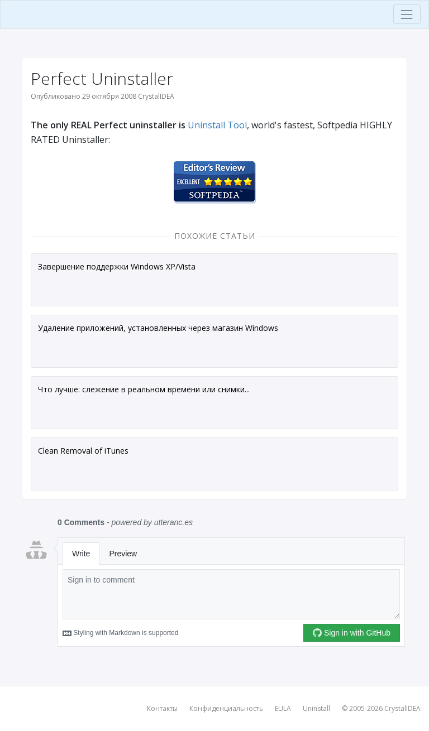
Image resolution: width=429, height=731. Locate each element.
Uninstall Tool (217, 125)
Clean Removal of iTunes (83, 450)
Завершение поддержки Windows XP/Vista (117, 266)
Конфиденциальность (226, 708)
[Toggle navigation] (407, 14)
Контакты (162, 708)
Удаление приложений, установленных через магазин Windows (158, 328)
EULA (283, 708)
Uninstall (316, 708)
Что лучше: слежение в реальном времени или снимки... (144, 389)
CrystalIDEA (402, 708)
